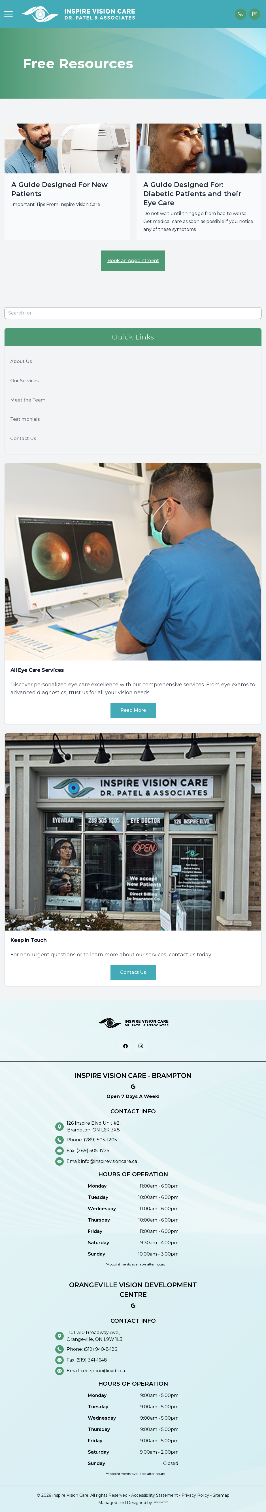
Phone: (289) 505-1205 (92, 1140)
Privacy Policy (195, 1495)
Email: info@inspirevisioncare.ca (102, 1161)
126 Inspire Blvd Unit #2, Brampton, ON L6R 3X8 (93, 1126)
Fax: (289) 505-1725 (88, 1150)
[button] (8, 14)
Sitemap (221, 1495)
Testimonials (25, 419)
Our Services (24, 380)
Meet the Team (28, 400)
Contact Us (23, 438)
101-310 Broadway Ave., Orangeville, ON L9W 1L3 (94, 1336)
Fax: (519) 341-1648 (87, 1360)
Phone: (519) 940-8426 (92, 1349)
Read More (133, 710)
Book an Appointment (133, 260)
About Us (21, 361)
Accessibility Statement (154, 1495)
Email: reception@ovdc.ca (96, 1370)
